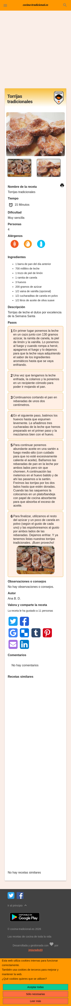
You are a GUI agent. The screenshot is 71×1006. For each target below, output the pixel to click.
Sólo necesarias (35, 994)
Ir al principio (18, 905)
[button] (5, 5)
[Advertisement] (35, 51)
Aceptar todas (35, 987)
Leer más (35, 1001)
